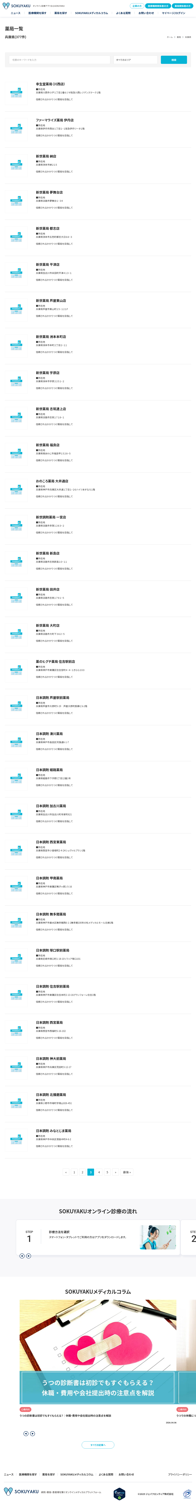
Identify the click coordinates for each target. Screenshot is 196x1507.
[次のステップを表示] (28, 1256)
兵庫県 (188, 37)
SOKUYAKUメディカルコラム (91, 13)
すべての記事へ (98, 1445)
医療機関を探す (37, 13)
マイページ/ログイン (173, 13)
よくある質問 (123, 13)
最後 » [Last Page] (128, 1172)
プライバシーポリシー (180, 1474)
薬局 (179, 37)
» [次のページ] (116, 1172)
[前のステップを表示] (22, 1256)
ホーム (170, 37)
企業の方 (137, 6)
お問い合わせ (146, 13)
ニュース (15, 13)
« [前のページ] (65, 1172)
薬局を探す (60, 13)
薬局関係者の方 (183, 6)
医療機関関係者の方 (158, 6)
